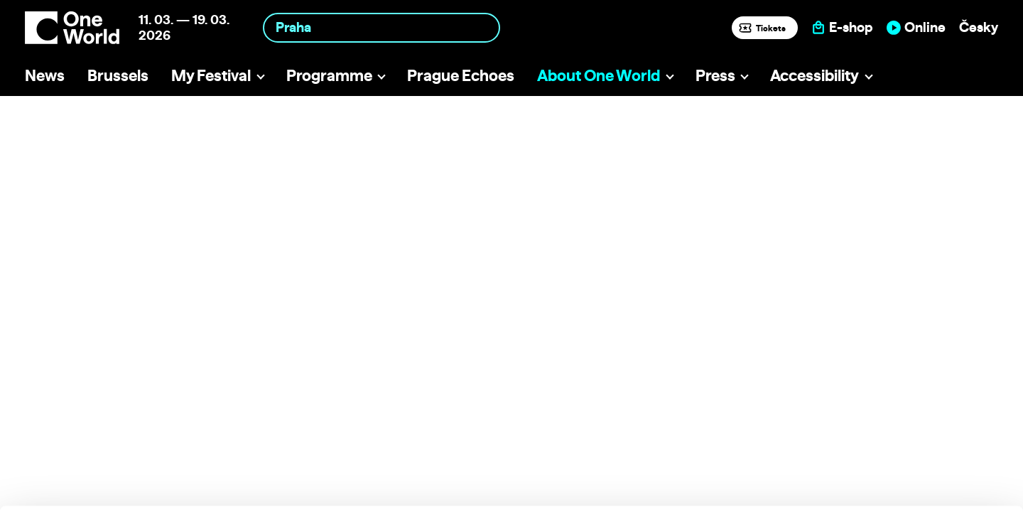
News (45, 75)
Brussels (117, 75)
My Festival (211, 75)
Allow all (904, 408)
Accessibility (814, 75)
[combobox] (381, 27)
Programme (329, 75)
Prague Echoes (460, 75)
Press (715, 75)
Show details (219, 494)
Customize (905, 437)
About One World (598, 75)
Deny (905, 467)
